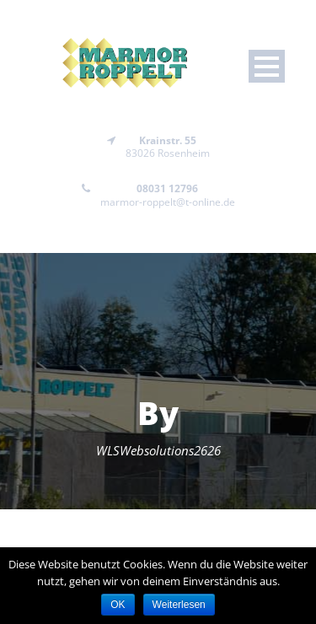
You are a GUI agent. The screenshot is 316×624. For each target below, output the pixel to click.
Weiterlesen (179, 605)
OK (117, 605)
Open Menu (267, 66)
